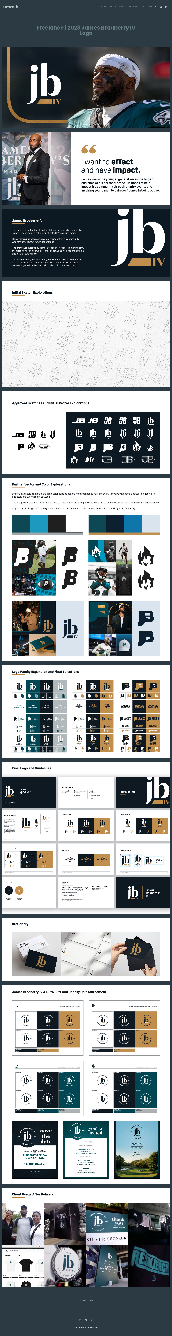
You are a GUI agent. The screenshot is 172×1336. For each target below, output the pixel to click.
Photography (117, 6)
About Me (147, 6)
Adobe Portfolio (91, 1327)
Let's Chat (133, 6)
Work (104, 6)
